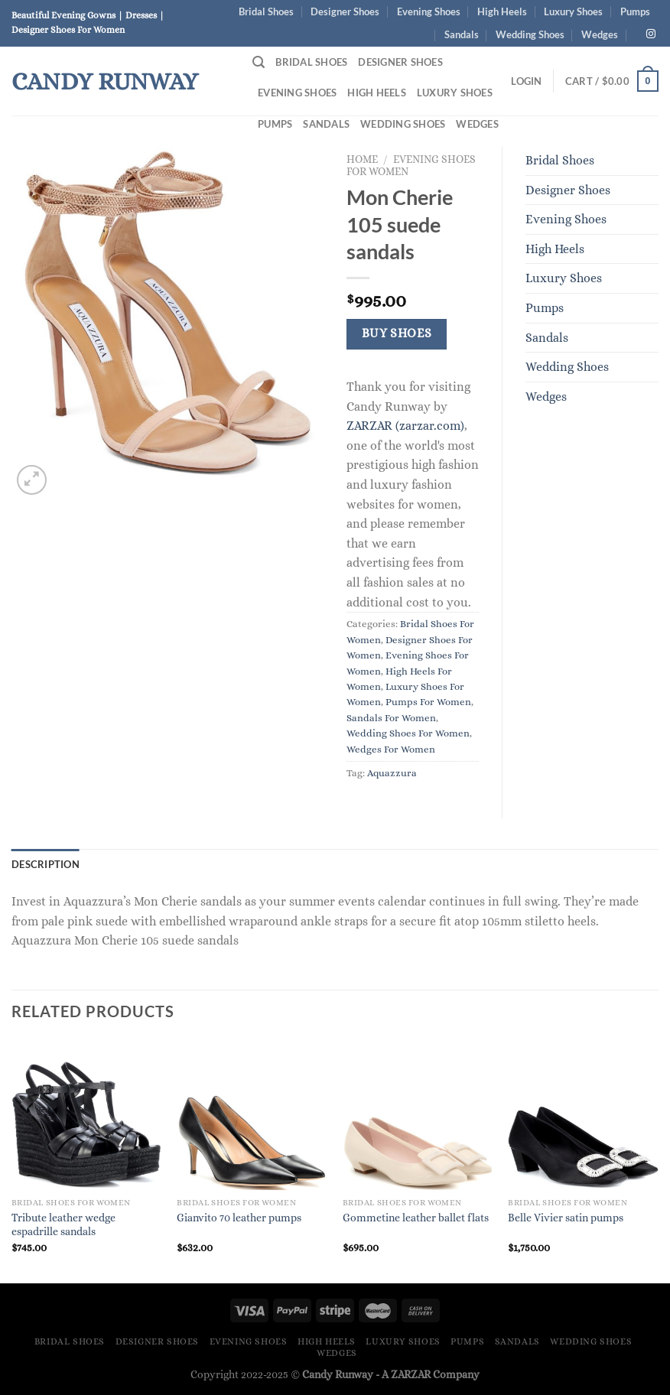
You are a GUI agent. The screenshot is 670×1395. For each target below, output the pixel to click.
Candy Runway (104, 81)
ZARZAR (411, 1374)
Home (362, 159)
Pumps (635, 11)
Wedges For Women (390, 749)
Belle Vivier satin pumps (565, 1217)
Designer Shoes (345, 11)
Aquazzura (392, 773)
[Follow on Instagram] (650, 34)
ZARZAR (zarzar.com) (405, 425)
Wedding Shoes (530, 34)
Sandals (461, 34)
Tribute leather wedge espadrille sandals (63, 1224)
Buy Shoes (397, 333)
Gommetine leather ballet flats (416, 1217)
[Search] (258, 62)
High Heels (502, 11)
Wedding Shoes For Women (408, 733)
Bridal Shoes (266, 11)
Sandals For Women (391, 718)
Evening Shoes (428, 11)
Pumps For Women (428, 701)
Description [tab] (45, 864)
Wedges (599, 34)
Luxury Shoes (573, 11)
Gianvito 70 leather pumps (239, 1217)
